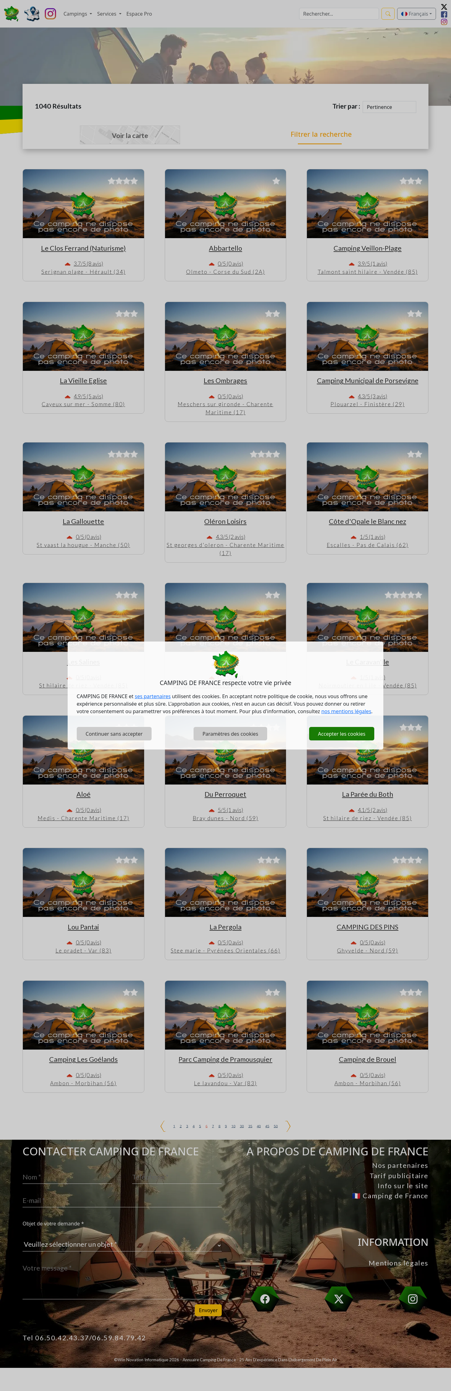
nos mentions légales (346, 711)
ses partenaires (153, 696)
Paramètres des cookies (230, 733)
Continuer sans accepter (114, 733)
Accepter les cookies (341, 733)
